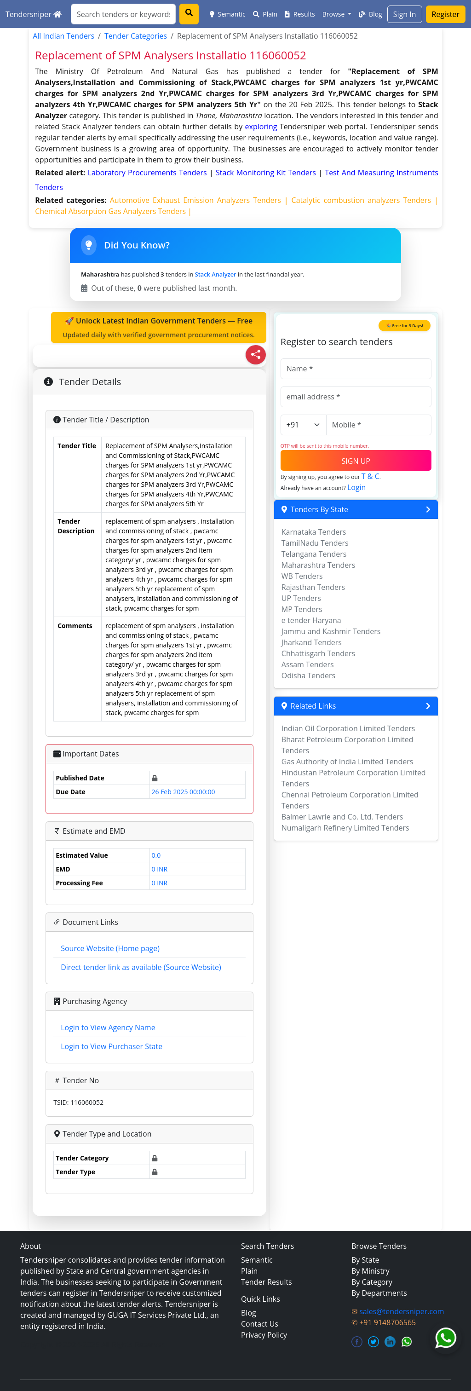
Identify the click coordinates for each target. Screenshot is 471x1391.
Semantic (228, 14)
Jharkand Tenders (311, 642)
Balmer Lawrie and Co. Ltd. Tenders (342, 817)
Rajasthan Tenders (313, 587)
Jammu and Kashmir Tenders (331, 631)
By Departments (379, 1293)
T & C (370, 476)
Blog (370, 14)
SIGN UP (356, 461)
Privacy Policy (264, 1335)
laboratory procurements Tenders (148, 172)
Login (356, 487)
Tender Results (266, 1282)
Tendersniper (34, 14)
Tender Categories (135, 36)
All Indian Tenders (63, 36)
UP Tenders (301, 598)
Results (300, 14)
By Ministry (370, 1271)
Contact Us (259, 1324)
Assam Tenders (307, 664)
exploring (261, 126)
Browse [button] (334, 14)
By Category (371, 1282)
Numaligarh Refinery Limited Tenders (345, 828)
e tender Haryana (311, 620)
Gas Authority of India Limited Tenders (347, 761)
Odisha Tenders (308, 675)
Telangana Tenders (314, 554)
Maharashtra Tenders (318, 565)
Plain (265, 14)
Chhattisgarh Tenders (318, 653)
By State (365, 1260)
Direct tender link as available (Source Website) (141, 967)
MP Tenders (301, 609)
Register (446, 14)
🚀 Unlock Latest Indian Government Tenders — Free (159, 328)
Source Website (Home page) (110, 948)
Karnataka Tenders (313, 532)
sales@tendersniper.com (401, 1311)
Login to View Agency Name (108, 1027)
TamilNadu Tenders (315, 543)
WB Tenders (302, 576)
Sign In (404, 14)
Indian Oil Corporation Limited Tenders (348, 728)
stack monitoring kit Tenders (267, 172)
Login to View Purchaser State (111, 1046)
